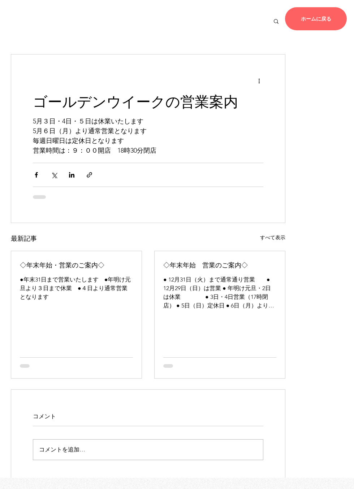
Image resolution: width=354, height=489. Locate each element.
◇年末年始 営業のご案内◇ (205, 264)
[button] (276, 21)
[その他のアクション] (259, 80)
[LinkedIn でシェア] (71, 174)
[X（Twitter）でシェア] (54, 174)
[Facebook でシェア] (36, 174)
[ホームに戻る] (316, 18)
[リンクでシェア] (89, 174)
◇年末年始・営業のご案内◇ (62, 264)
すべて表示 (272, 237)
